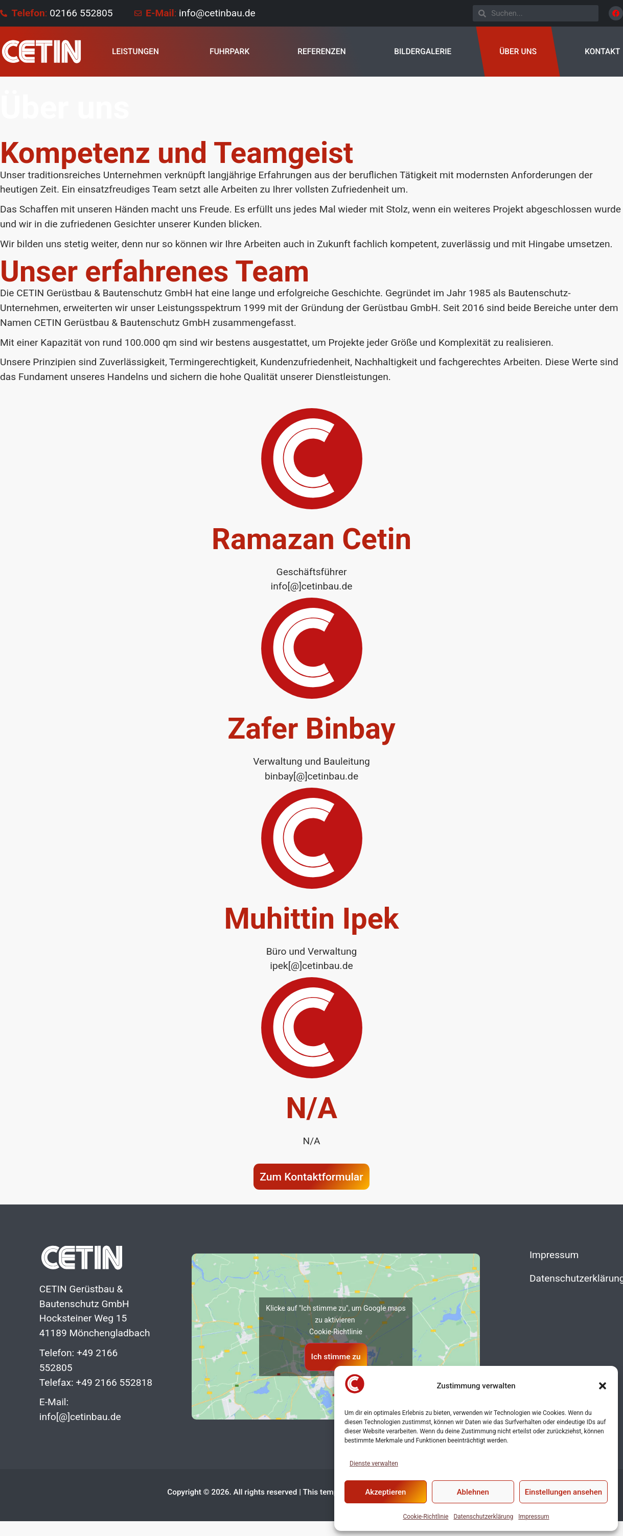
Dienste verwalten (374, 1463)
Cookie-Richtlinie (425, 1516)
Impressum (533, 1516)
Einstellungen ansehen (563, 1492)
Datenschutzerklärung (483, 1516)
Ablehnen (473, 1492)
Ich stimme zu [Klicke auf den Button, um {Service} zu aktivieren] (336, 1356)
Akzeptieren (385, 1492)
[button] (602, 1386)
